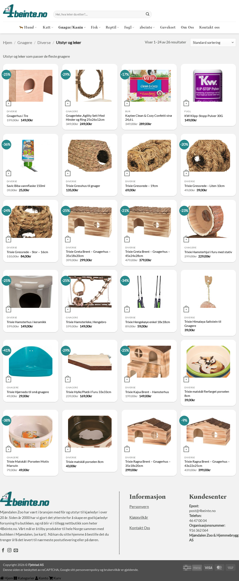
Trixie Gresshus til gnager (83, 186)
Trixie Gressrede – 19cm (141, 186)
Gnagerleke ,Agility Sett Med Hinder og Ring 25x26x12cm (85, 118)
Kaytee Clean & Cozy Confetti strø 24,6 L (148, 118)
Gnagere (24, 42)
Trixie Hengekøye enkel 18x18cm (147, 322)
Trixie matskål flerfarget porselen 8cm (206, 393)
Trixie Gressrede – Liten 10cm (204, 186)
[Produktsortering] (213, 42)
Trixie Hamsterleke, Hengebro (86, 322)
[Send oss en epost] (16, 550)
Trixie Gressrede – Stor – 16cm (27, 252)
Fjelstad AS (36, 565)
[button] (233, 14)
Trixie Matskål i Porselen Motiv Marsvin (28, 463)
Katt (48, 27)
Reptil (112, 27)
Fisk (96, 27)
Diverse (44, 42)
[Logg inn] (224, 14)
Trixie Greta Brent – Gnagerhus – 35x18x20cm (88, 253)
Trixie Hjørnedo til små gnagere (28, 392)
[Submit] (147, 14)
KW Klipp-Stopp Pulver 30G (203, 116)
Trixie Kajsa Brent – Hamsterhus (147, 392)
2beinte (147, 27)
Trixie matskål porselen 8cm (84, 461)
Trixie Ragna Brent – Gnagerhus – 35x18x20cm (148, 463)
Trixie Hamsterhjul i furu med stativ (208, 252)
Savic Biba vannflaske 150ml (26, 186)
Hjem (7, 42)
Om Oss (187, 27)
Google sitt (67, 569)
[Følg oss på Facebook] (3, 550)
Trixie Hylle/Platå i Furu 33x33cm (88, 392)
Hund (28, 27)
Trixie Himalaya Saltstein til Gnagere (202, 323)
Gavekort (168, 27)
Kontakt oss (209, 27)
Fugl (129, 27)
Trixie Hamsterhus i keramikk (26, 322)
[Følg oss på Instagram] (9, 550)
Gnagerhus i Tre (17, 116)
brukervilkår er (114, 569)
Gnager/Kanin (72, 27)
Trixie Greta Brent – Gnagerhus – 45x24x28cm (147, 253)
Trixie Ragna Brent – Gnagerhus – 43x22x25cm (207, 463)
